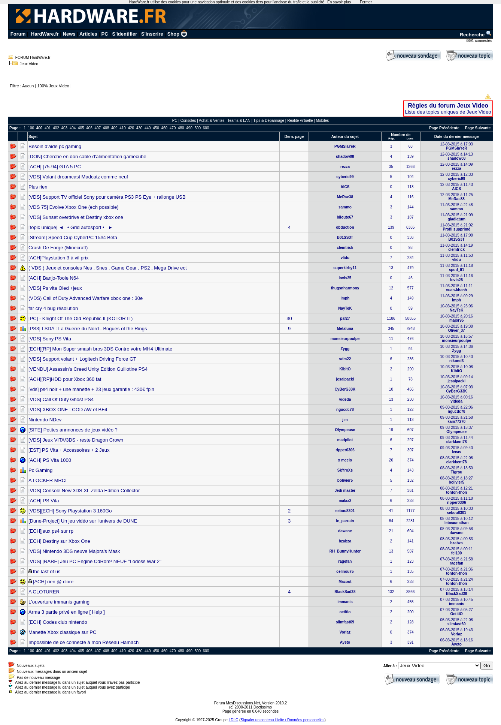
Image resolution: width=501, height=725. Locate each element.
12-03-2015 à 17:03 (456, 146)
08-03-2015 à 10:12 (456, 521)
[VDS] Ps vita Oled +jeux (55, 288)
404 (73, 128)
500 (197, 128)
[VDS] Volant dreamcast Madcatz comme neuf (78, 177)
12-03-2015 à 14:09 (456, 166)
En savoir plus (339, 2)
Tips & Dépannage (268, 120)
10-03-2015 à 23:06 (456, 308)
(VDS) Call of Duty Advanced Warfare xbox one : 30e (85, 298)
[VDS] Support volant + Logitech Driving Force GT (82, 359)
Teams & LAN (238, 120)
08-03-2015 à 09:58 (456, 531)
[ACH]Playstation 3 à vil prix (58, 258)
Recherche (476, 34)
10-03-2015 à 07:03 (456, 389)
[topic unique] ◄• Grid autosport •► (70, 227)
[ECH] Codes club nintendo (57, 622)
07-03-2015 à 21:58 (456, 561)
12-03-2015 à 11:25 (456, 197)
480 (181, 128)
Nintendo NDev (44, 419)
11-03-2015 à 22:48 (456, 207)
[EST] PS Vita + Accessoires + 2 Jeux (69, 450)
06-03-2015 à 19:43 (456, 632)
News (69, 34)
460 (164, 128)
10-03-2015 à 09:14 (456, 379)
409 (114, 128)
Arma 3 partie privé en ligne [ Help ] (66, 612)
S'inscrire (152, 34)
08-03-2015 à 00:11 (456, 551)
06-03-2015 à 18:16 (456, 642)
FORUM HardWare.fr (33, 57)
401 (48, 128)
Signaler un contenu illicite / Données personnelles (282, 720)
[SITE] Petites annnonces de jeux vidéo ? (73, 430)
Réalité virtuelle (300, 120)
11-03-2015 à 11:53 (456, 257)
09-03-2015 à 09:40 (456, 450)
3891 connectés (479, 41)
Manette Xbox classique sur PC (62, 632)
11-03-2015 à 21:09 (456, 217)
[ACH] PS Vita (43, 500)
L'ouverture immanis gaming (58, 602)
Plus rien (38, 187)
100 (31, 128)
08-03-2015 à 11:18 (456, 500)
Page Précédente (444, 128)
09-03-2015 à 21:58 (456, 419)
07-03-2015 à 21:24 (456, 581)
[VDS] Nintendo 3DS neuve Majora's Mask (74, 551)
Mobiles (322, 120)
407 (97, 128)
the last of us (47, 571)
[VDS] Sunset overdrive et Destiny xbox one (75, 217)
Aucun (28, 86)
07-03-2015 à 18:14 (456, 591)
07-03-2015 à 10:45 (456, 602)
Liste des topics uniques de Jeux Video (448, 112)
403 (64, 128)
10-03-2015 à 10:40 (456, 359)
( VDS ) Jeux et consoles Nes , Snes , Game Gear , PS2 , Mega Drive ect (107, 268)
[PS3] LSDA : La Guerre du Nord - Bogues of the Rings (87, 328)
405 (81, 128)
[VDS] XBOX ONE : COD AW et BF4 (67, 409)
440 (148, 128)
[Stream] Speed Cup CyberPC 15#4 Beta (72, 237)
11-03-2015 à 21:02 (456, 227)
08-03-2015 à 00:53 (456, 541)
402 (56, 128)
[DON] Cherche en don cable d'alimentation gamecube (87, 156)
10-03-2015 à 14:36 (456, 349)
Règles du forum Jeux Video (448, 105)
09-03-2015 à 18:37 (456, 429)
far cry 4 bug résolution (53, 308)
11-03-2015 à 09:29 (456, 298)
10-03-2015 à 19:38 (456, 328)
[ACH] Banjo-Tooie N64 (53, 278)
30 (289, 318)
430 (139, 128)
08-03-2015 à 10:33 (456, 510)
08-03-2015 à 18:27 (456, 480)
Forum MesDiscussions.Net (237, 703)
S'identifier (124, 34)
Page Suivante (478, 128)
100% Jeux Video (53, 86)
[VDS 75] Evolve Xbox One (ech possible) (73, 207)
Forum (17, 34)
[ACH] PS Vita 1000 (49, 460)
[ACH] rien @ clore (53, 581)
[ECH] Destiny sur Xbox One (59, 541)
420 (131, 128)
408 (106, 128)
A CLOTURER (44, 592)
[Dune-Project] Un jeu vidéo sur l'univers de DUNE (82, 521)
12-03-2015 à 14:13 (456, 156)
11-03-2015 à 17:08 (456, 237)
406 (89, 128)
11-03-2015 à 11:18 (456, 268)
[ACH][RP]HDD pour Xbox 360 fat (64, 379)
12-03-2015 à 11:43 (456, 187)
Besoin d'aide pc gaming (54, 146)
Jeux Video (29, 64)
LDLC (234, 720)
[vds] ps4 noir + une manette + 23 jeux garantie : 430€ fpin (91, 389)
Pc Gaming (40, 470)
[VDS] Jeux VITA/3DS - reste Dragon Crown (75, 440)
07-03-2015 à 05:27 (456, 612)
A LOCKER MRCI (47, 480)
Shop (177, 34)
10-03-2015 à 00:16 (456, 399)
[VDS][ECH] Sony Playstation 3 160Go (70, 511)
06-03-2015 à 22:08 (456, 622)
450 (156, 128)
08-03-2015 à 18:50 (456, 470)
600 (206, 128)
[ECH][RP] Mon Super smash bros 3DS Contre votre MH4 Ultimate (100, 349)
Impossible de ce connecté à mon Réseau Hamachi (84, 642)
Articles (88, 34)
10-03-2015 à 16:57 (456, 338)
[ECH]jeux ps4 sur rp (50, 531)
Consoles (188, 120)
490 (189, 128)
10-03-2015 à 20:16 (456, 318)
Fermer (366, 2)
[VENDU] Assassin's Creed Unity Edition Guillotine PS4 (88, 369)
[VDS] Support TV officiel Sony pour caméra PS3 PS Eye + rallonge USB (107, 197)
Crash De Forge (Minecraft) (58, 247)
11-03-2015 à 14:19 (456, 247)
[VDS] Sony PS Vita (49, 339)
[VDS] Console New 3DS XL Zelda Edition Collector (84, 490)
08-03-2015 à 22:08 (456, 460)
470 (173, 128)
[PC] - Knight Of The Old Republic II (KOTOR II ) (80, 318)
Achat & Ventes (211, 120)
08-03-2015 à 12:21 (456, 490)
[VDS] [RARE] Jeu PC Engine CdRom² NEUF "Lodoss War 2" (94, 561)
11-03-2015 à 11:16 (456, 278)
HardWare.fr (45, 34)
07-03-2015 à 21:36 (456, 571)
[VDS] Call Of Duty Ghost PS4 (61, 399)
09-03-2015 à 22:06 (456, 409)
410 (122, 128)
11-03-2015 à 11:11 (456, 288)
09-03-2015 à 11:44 (456, 440)
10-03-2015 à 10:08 (456, 369)
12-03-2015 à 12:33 (456, 176)
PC (104, 34)
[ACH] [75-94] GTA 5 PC (54, 166)
